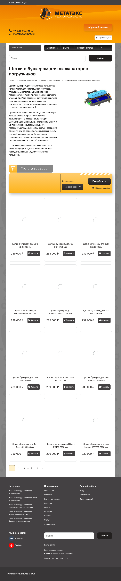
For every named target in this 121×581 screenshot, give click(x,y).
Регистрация (21, 3)
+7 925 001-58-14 (23, 30)
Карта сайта (49, 545)
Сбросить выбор (102, 188)
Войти (11, 3)
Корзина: (104, 38)
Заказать (34, 253)
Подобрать (99, 181)
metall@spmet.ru (24, 33)
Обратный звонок (98, 27)
